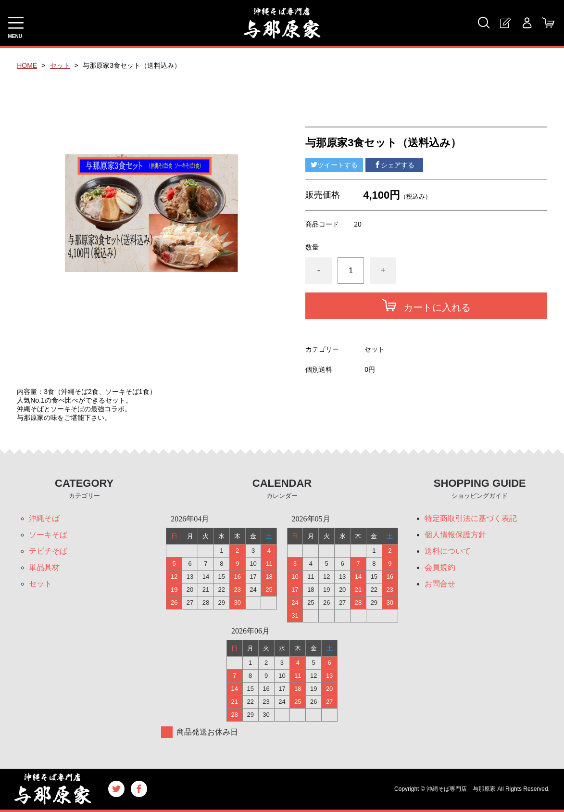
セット (60, 65)
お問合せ (440, 584)
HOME (27, 65)
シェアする (394, 165)
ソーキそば (48, 535)
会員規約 (440, 567)
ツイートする (334, 165)
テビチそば (48, 551)
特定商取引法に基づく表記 (471, 518)
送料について (448, 551)
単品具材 (44, 567)
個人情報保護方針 (455, 535)
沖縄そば (44, 518)
